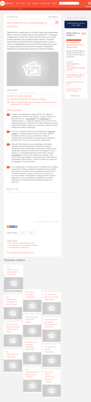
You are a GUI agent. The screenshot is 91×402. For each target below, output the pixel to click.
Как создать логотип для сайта (75, 83)
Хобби (54, 3)
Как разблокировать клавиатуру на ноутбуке (32, 373)
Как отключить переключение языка (21, 243)
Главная (2, 9)
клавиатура (44, 119)
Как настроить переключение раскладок (31, 269)
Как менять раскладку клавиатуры (30, 294)
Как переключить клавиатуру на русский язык (12, 300)
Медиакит (69, 17)
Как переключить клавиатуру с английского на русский (26, 99)
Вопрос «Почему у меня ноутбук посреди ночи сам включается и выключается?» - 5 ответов (34, 103)
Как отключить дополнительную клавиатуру (51, 297)
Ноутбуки (19, 9)
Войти (88, 7)
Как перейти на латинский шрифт (31, 319)
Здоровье (35, 3)
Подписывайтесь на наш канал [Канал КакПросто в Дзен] (76, 24)
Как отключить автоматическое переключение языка (13, 328)
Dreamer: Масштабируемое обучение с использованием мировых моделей (75, 66)
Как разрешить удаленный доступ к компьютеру (75, 44)
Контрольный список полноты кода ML (73, 90)
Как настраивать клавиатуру (19, 247)
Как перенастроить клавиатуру (12, 354)
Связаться (82, 17)
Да (22, 232)
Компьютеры (45, 3)
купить (17, 161)
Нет (31, 232)
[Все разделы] (89, 3)
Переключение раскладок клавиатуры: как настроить (51, 323)
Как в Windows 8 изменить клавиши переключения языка (12, 272)
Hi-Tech (23, 3)
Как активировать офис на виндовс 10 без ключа (75, 76)
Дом (28, 3)
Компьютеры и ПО (10, 9)
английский (30, 119)
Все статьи (76, 96)
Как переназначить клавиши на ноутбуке (23, 245)
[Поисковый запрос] (69, 3)
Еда (17, 3)
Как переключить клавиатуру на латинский (50, 271)
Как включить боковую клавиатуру (19, 96)
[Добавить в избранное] (56, 22)
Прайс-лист (76, 17)
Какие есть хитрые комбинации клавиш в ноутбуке (49, 377)
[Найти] (77, 3)
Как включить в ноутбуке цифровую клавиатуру (31, 345)
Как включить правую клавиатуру (50, 349)
